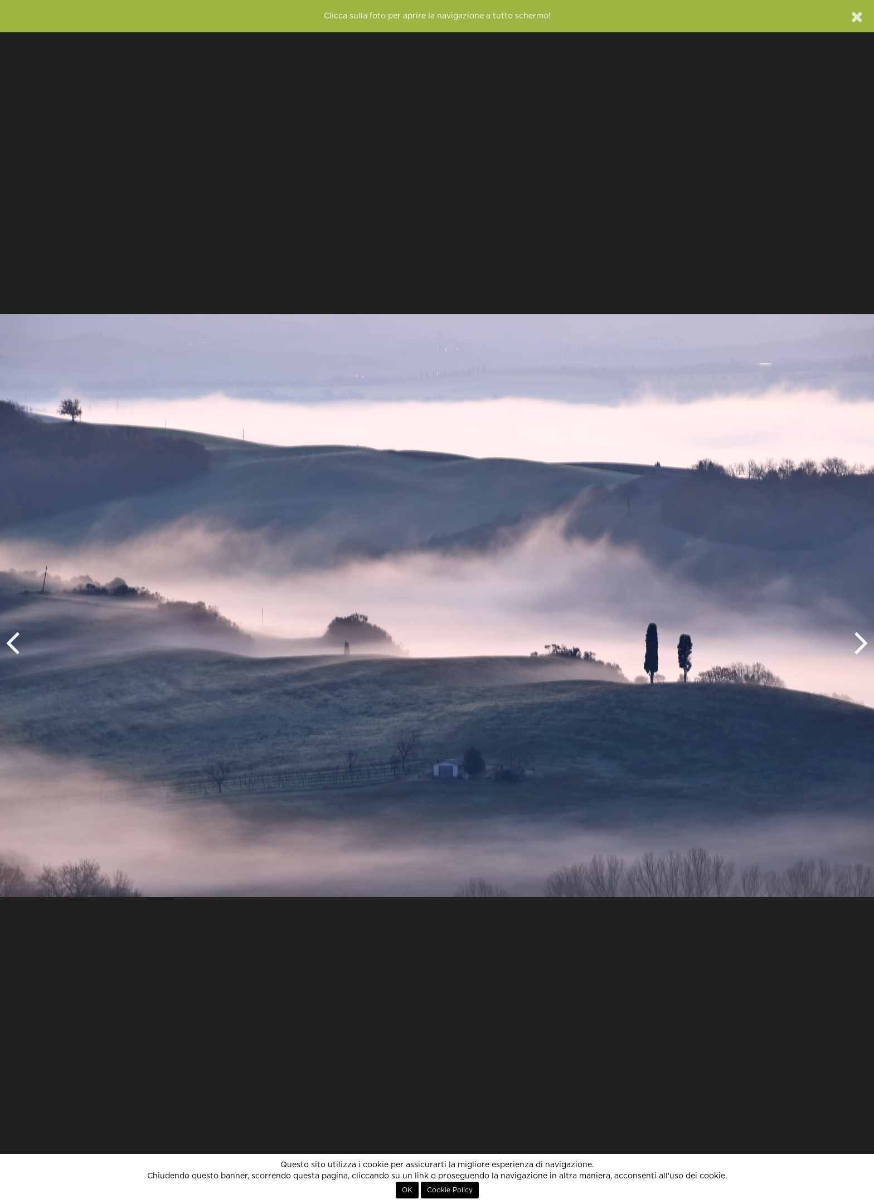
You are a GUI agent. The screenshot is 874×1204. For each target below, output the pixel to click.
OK (407, 1190)
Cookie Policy (450, 1190)
